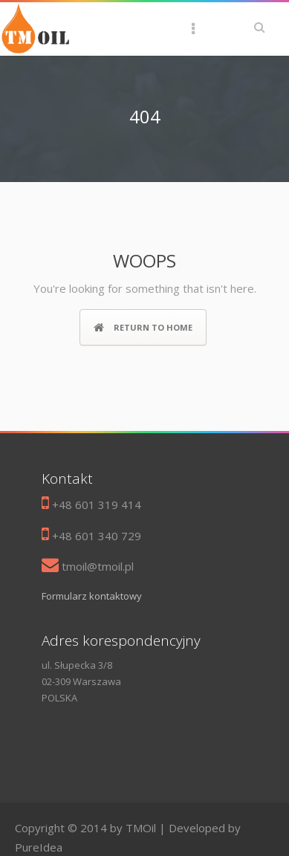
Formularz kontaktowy (92, 596)
